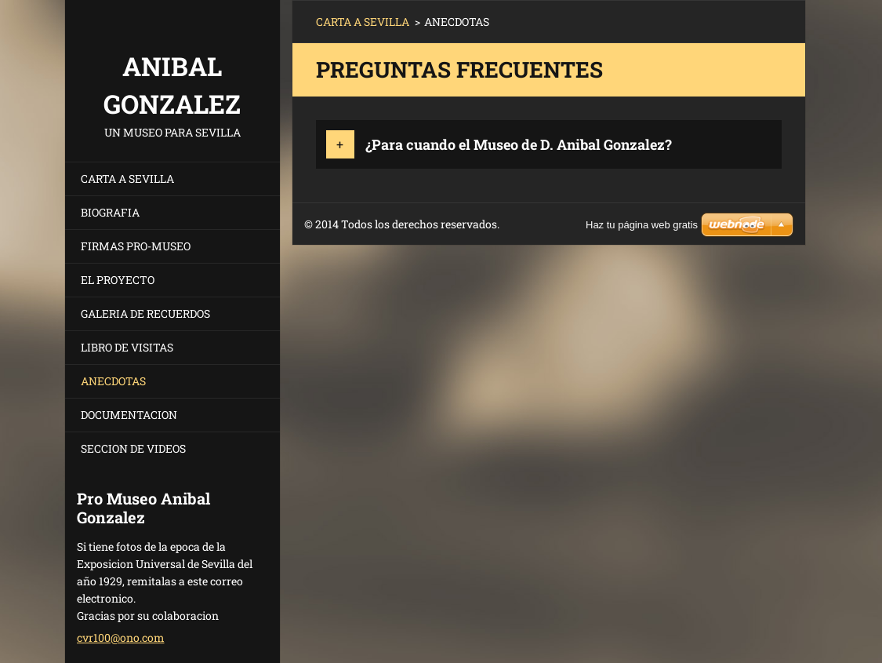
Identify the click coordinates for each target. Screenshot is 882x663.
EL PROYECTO (117, 279)
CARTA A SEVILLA (127, 178)
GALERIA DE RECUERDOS (145, 313)
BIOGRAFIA (110, 212)
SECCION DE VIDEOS (133, 448)
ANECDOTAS (113, 380)
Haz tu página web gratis (642, 225)
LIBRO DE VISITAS (127, 347)
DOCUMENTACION (129, 414)
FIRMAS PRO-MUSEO (136, 246)
